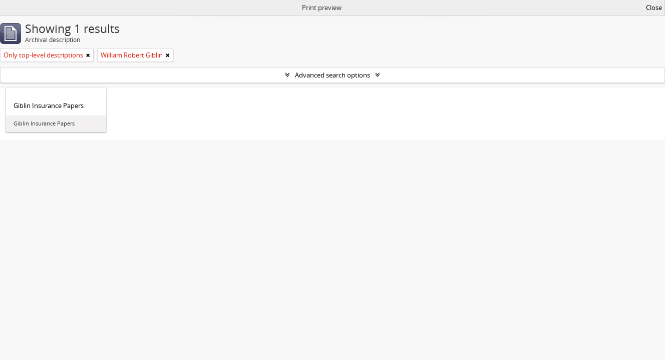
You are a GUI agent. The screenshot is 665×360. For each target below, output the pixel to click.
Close (654, 7)
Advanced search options (332, 75)
